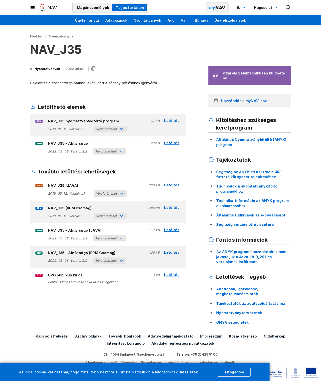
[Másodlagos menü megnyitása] (32, 7)
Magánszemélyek (93, 7)
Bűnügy (201, 20)
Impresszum (211, 336)
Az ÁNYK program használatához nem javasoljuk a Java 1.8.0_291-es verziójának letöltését (251, 256)
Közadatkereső (243, 336)
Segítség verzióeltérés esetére (245, 224)
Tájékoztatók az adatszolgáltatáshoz (250, 303)
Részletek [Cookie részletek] (189, 372)
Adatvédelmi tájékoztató (170, 336)
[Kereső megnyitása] (288, 7)
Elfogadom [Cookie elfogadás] (234, 372)
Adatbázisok (116, 20)
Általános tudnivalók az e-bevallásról (250, 215)
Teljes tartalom (130, 7)
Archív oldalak (88, 336)
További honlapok (124, 336)
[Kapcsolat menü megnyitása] (266, 7)
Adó (171, 20)
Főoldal (36, 36)
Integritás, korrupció (126, 343)
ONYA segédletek (232, 322)
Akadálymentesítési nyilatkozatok (182, 343)
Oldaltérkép (275, 336)
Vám (185, 20)
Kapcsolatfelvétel (52, 336)
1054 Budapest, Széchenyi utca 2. (138, 354)
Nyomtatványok (147, 20)
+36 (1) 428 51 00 (204, 354)
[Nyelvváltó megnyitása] (241, 7)
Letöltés (171, 121)
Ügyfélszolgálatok (230, 20)
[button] (216, 100)
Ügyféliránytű (87, 20)
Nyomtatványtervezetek (239, 313)
